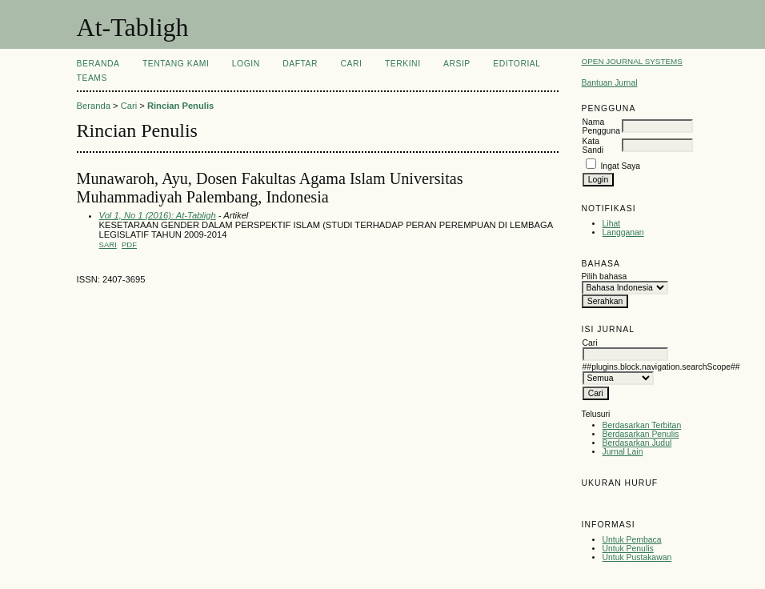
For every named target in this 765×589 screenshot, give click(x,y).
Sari (108, 244)
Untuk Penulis (628, 548)
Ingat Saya (620, 166)
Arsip (457, 63)
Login (246, 63)
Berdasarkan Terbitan (642, 425)
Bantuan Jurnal (610, 82)
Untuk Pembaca (632, 539)
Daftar (300, 63)
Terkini (403, 63)
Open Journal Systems (632, 61)
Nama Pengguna (601, 126)
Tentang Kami (175, 63)
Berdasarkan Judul (637, 443)
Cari (351, 63)
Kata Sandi (593, 145)
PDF (129, 244)
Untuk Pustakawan (637, 557)
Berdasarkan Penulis (641, 434)
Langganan (623, 232)
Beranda (98, 63)
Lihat (612, 223)
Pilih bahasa (604, 276)
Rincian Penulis (180, 105)
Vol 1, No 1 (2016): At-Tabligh (157, 215)
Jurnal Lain (623, 451)
